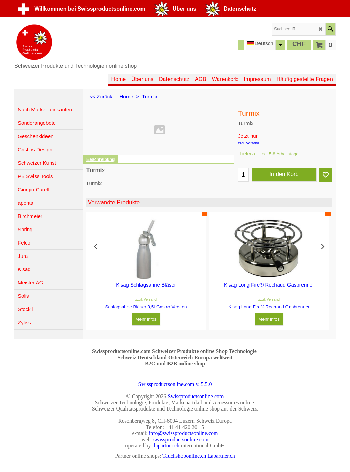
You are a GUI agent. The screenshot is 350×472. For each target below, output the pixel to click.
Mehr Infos (146, 319)
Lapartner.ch (221, 456)
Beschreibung (100, 159)
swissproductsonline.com (180, 439)
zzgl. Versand (248, 143)
